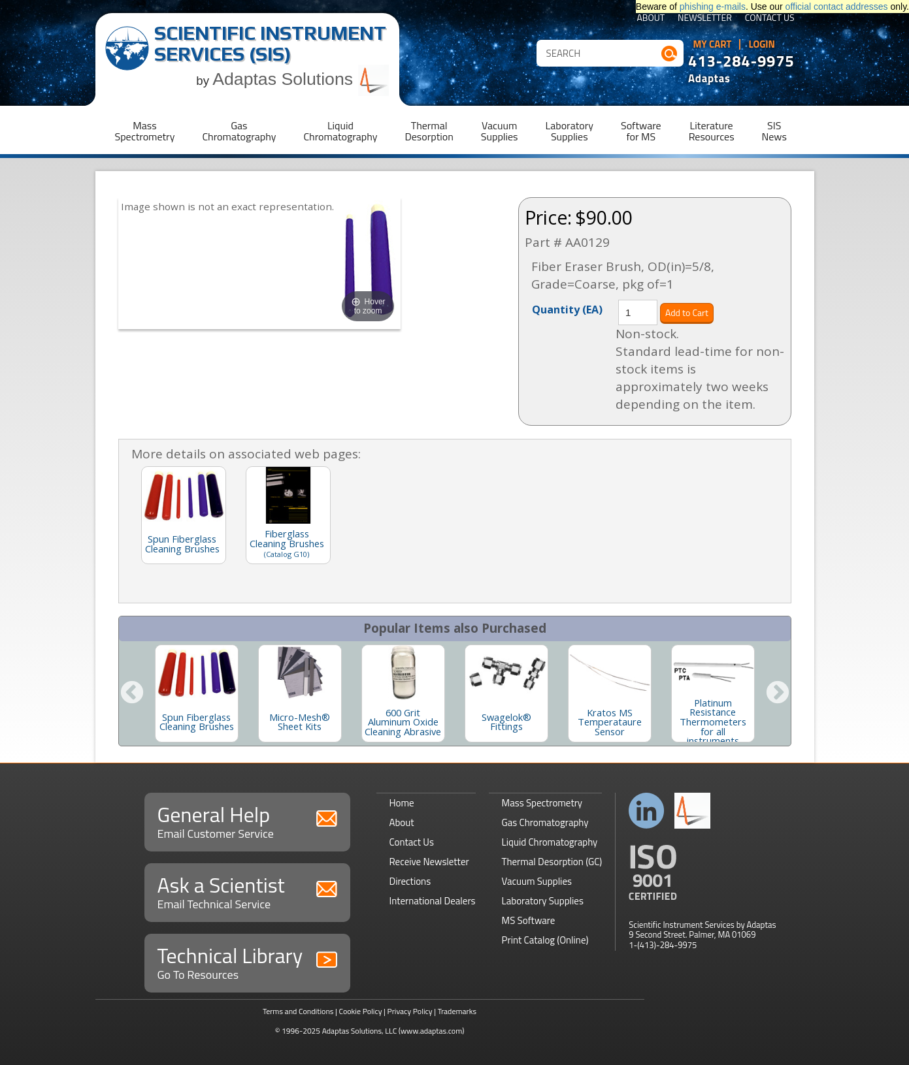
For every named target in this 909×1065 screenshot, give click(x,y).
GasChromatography (239, 131)
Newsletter (705, 18)
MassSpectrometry (145, 131)
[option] (197, 693)
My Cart (712, 44)
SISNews (774, 131)
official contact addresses (836, 6)
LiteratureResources (712, 131)
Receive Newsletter (429, 861)
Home (401, 802)
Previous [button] (132, 693)
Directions (410, 881)
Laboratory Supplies (543, 900)
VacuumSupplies (499, 131)
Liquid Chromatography (550, 842)
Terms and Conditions (298, 1011)
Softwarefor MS (641, 131)
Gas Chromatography (545, 822)
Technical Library (247, 961)
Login (761, 44)
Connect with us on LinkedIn (647, 811)
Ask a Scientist (247, 891)
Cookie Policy (360, 1011)
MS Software (528, 920)
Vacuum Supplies (537, 881)
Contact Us (770, 18)
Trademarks (457, 1011)
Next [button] (778, 693)
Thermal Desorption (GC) (552, 861)
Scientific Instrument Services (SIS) (270, 43)
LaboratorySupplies (569, 131)
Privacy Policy (410, 1011)
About (650, 18)
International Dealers (432, 900)
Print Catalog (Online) (545, 939)
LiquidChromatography (340, 131)
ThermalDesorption (429, 131)
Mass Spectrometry (542, 802)
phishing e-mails (713, 6)
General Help (247, 820)
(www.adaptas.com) (432, 1031)
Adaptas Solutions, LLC (359, 1031)
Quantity (567, 308)
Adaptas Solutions (300, 79)
